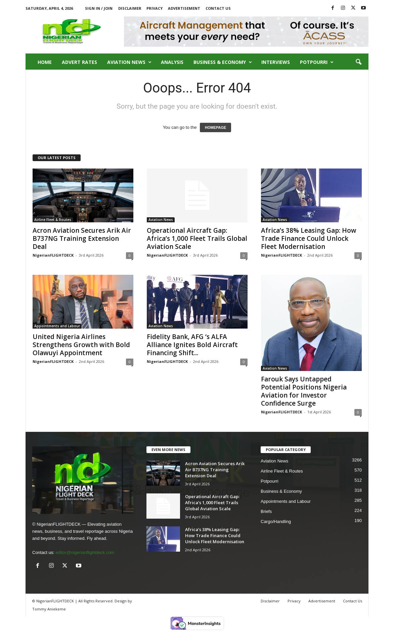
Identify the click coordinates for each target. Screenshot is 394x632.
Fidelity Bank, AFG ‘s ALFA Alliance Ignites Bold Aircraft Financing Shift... (192, 344)
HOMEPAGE (215, 127)
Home (45, 62)
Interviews (275, 62)
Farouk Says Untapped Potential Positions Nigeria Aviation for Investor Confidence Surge (304, 391)
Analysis (172, 62)
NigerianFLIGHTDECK (53, 255)
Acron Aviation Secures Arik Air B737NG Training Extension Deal (82, 238)
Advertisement (184, 8)
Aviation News (129, 62)
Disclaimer (129, 8)
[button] (358, 62)
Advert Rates (79, 62)
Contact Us (218, 8)
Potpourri (317, 62)
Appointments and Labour (57, 326)
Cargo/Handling (276, 521)
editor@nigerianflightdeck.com (84, 552)
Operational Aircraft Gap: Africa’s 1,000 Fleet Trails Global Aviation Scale (197, 238)
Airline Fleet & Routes (52, 219)
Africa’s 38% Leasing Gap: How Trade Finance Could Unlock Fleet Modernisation (308, 238)
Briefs (266, 511)
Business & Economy (222, 62)
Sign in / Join (99, 8)
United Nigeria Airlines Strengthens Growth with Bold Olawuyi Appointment (81, 344)
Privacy (154, 8)
